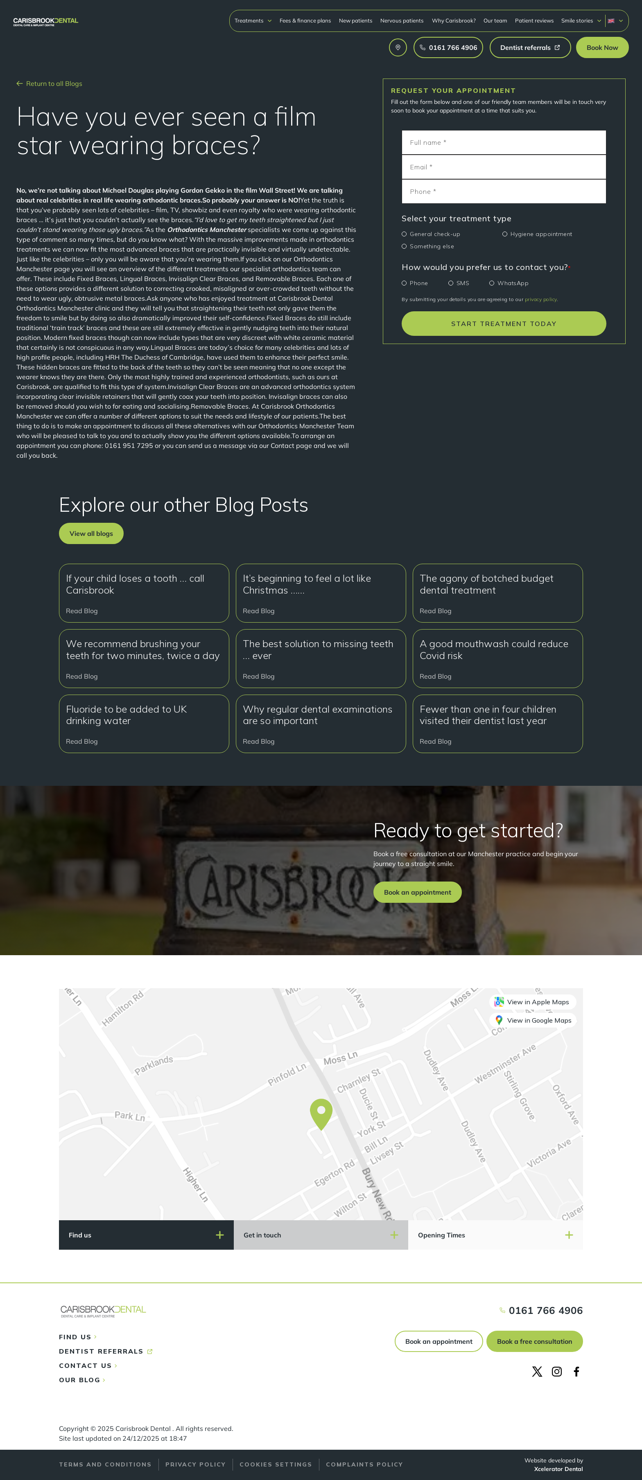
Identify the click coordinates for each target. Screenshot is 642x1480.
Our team (495, 20)
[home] (46, 18)
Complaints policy (364, 1464)
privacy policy (541, 299)
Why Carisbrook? (454, 20)
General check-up (435, 234)
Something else (432, 246)
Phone (419, 283)
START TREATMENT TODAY (504, 323)
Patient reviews (534, 20)
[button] (253, 20)
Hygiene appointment (541, 234)
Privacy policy (195, 1464)
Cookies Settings (276, 1464)
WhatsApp (513, 283)
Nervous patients (402, 20)
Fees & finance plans (305, 20)
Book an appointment (438, 1341)
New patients (356, 20)
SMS (463, 283)
